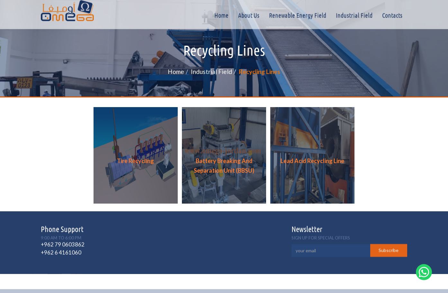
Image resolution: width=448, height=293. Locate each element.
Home (221, 15)
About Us (248, 15)
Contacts (392, 15)
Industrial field (354, 15)
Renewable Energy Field (297, 15)
